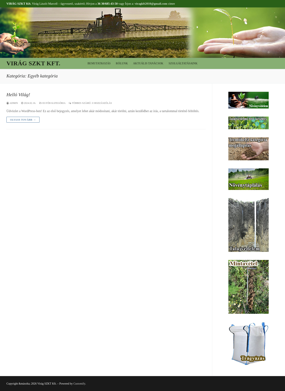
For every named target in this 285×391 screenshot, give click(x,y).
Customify (79, 383)
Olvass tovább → (23, 119)
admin (12, 103)
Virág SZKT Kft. (33, 63)
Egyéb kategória (52, 103)
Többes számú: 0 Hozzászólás (90, 103)
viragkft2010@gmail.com (151, 3)
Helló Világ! (18, 94)
